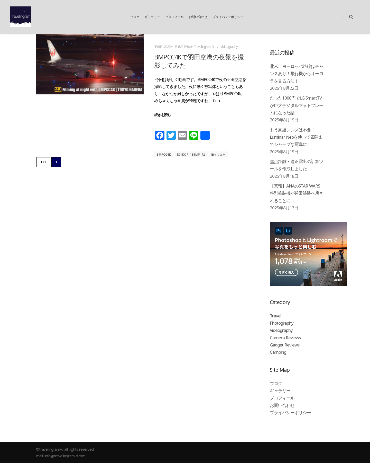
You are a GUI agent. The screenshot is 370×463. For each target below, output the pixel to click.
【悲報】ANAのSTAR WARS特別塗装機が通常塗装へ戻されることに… (296, 193)
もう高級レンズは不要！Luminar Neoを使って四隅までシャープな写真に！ (296, 137)
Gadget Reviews (284, 345)
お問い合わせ (282, 405)
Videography (229, 46)
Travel (275, 316)
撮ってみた (218, 154)
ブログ (276, 383)
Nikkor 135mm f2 (191, 154)
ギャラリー (280, 391)
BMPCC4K (164, 154)
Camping (278, 352)
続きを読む (162, 114)
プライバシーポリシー (290, 412)
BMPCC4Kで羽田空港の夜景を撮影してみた (199, 61)
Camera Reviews (285, 338)
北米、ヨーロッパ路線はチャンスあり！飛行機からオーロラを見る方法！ (296, 73)
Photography (281, 323)
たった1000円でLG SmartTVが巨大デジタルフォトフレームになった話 (296, 105)
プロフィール (282, 398)
